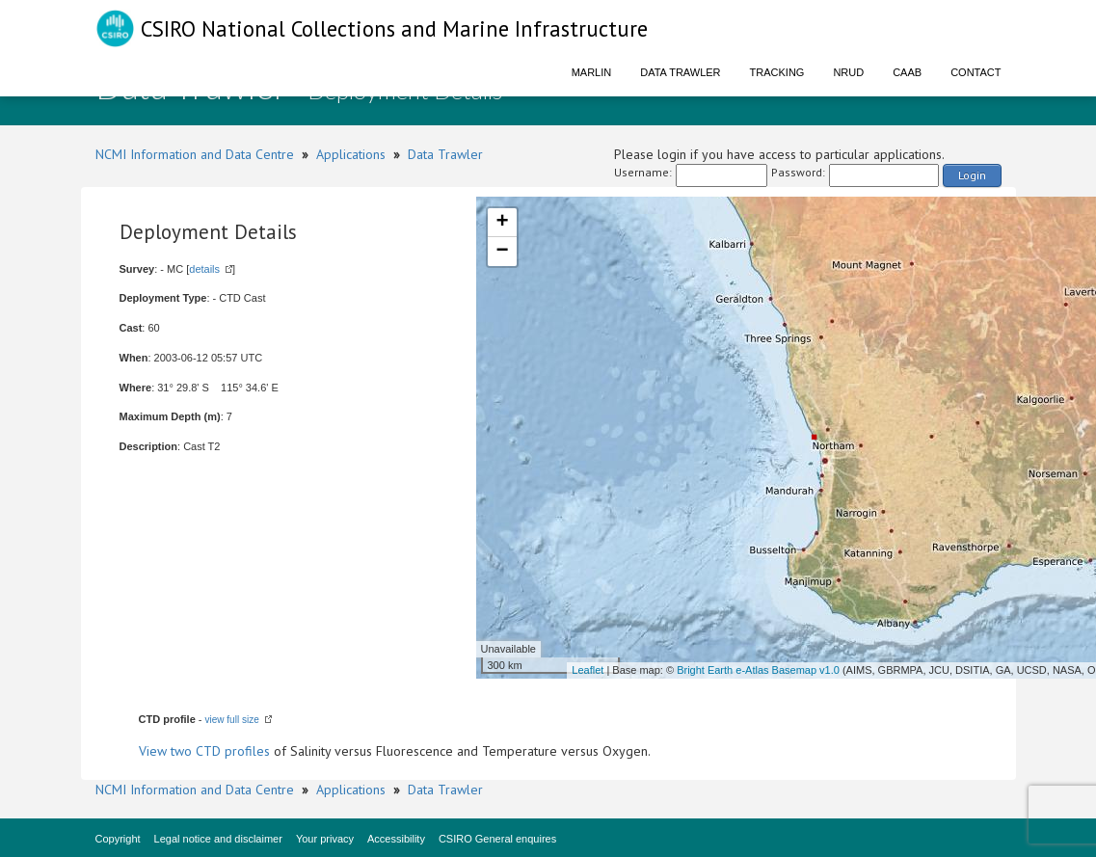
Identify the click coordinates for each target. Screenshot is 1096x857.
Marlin (592, 72)
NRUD (848, 72)
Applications (351, 154)
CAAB (907, 72)
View (155, 751)
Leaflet (587, 670)
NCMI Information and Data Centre (194, 154)
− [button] (501, 251)
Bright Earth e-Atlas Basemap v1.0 (758, 670)
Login (972, 175)
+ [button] (501, 222)
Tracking (777, 72)
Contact (975, 72)
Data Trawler (680, 72)
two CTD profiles (220, 751)
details (204, 269)
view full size (232, 719)
